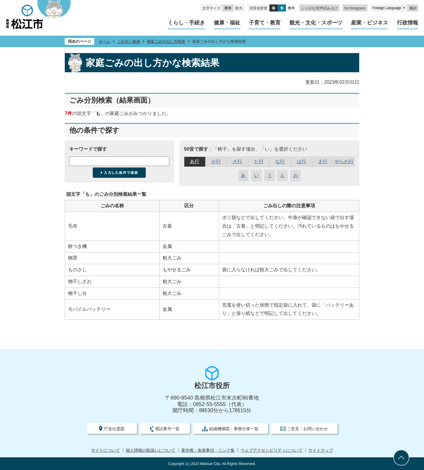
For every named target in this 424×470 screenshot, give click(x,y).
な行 (280, 161)
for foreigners (354, 8)
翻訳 (413, 8)
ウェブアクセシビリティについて (271, 450)
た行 (259, 161)
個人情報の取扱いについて (150, 450)
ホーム (104, 41)
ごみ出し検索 (128, 41)
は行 (301, 161)
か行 (216, 161)
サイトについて (105, 450)
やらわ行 (344, 161)
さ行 (237, 161)
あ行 (194, 161)
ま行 (322, 161)
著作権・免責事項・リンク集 (208, 450)
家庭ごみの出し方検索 (166, 41)
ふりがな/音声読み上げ (319, 8)
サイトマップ (320, 450)
